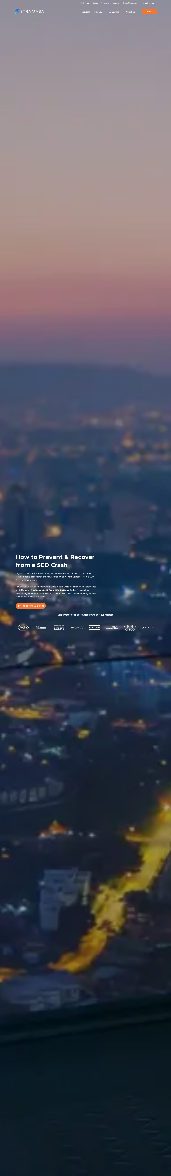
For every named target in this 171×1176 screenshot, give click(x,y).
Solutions (105, 3)
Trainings (116, 3)
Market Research (148, 3)
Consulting (115, 12)
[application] (103, 12)
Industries (85, 3)
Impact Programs (130, 3)
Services (86, 12)
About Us (132, 12)
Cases (95, 3)
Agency (99, 12)
